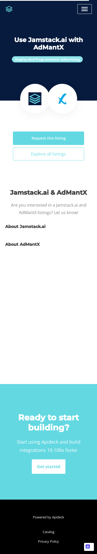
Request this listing (49, 138)
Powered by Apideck (48, 517)
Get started (48, 466)
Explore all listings (48, 154)
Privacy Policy (48, 541)
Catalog (48, 531)
